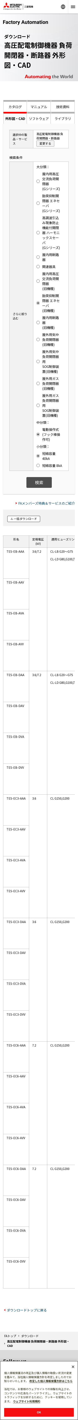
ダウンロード (30, 1336)
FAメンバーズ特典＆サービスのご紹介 (46, 503)
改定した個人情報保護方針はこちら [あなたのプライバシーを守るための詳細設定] (51, 1381)
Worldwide (63, 6)
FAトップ (10, 1336)
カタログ (15, 106)
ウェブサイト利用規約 (26, 1401)
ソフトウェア (39, 118)
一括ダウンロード (25, 519)
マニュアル (39, 106)
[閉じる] (73, 1366)
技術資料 (62, 106)
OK (39, 1412)
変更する (45, 143)
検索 (39, 482)
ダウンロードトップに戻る (27, 1310)
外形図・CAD (15, 118)
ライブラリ (62, 118)
